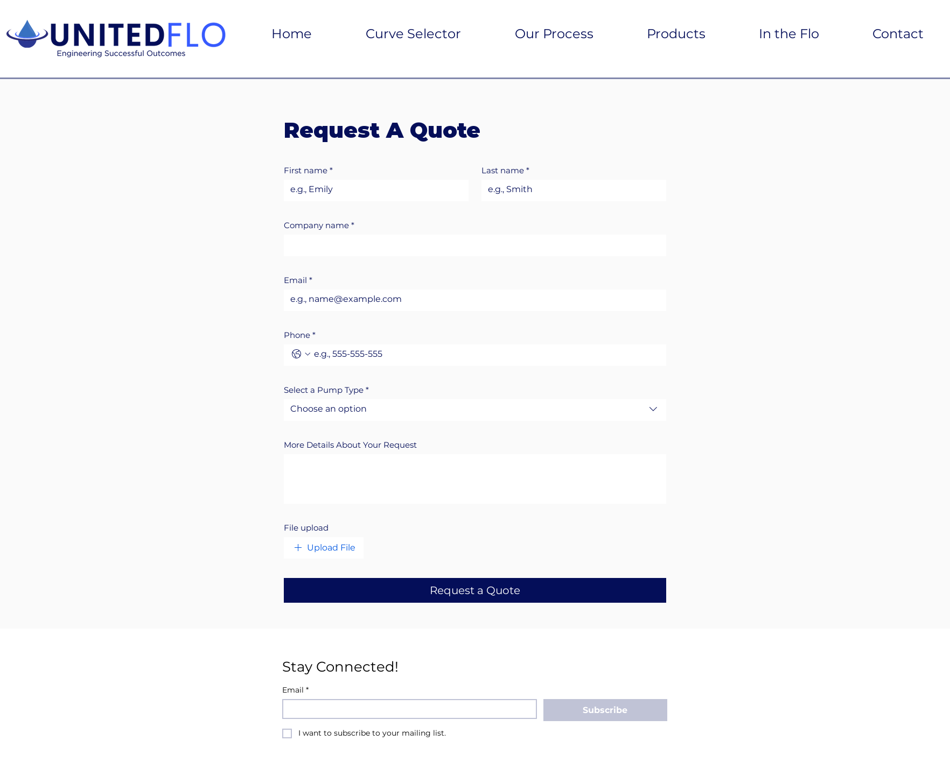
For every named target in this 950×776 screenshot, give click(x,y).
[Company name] (472, 244)
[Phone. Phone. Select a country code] (301, 354)
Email (298, 280)
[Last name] (570, 189)
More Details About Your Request (350, 445)
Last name (505, 170)
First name (308, 170)
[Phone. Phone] (486, 354)
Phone (300, 335)
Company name (319, 225)
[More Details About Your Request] (475, 477)
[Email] (472, 299)
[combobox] (475, 410)
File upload (306, 528)
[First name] (373, 189)
